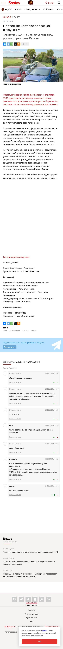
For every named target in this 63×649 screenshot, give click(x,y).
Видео (7, 538)
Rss (31, 621)
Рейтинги (48, 9)
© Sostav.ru (10, 626)
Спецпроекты (32, 9)
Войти (5, 368)
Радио (7, 9)
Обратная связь (31, 618)
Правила (13, 368)
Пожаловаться (15, 382)
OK (39, 641)
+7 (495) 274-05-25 (31, 605)
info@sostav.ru (31, 603)
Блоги (18, 9)
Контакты (31, 610)
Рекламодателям (31, 614)
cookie (44, 630)
